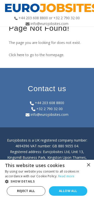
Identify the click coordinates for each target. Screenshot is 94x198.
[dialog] (47, 179)
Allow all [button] (68, 191)
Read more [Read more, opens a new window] (66, 176)
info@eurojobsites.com (47, 114)
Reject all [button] (26, 191)
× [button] (88, 165)
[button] (47, 181)
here (20, 54)
